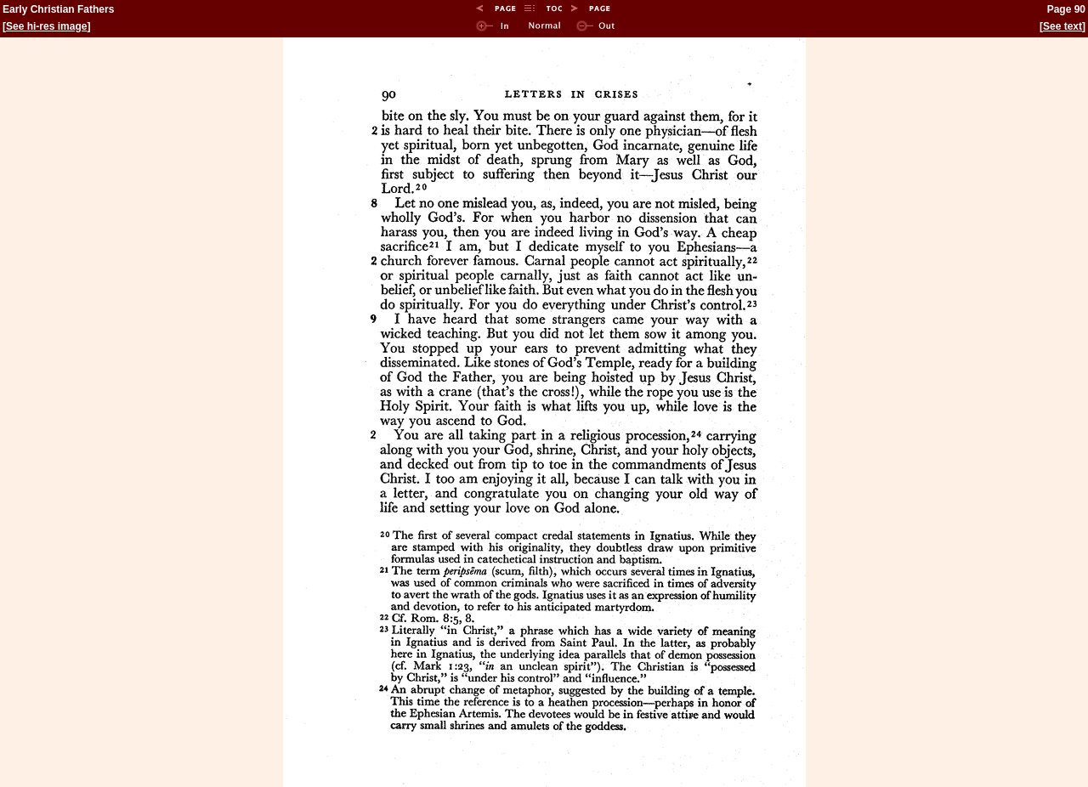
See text (1062, 26)
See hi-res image (46, 26)
